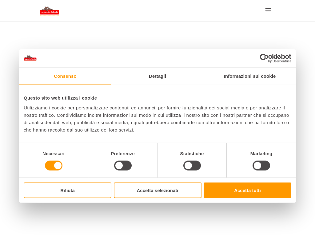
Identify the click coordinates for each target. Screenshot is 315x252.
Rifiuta (67, 190)
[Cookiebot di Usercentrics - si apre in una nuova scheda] (264, 58)
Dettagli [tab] (157, 76)
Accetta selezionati (157, 190)
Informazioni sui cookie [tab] (250, 76)
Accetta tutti (247, 190)
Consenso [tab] (65, 76)
